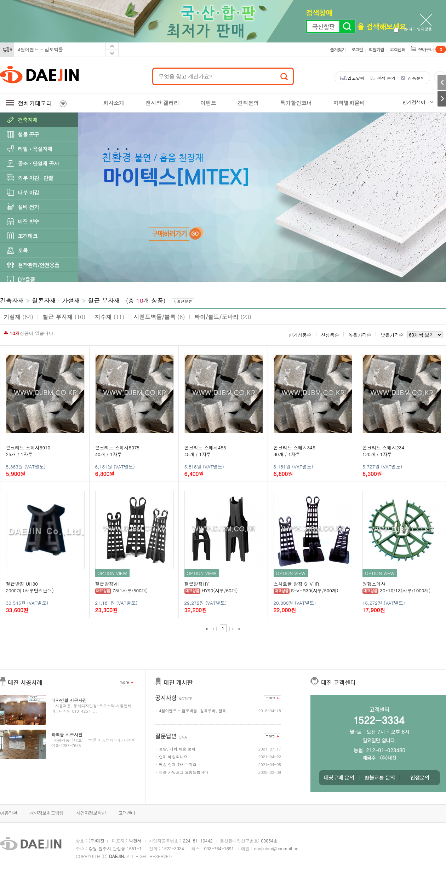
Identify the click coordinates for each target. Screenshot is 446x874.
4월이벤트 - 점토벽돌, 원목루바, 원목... (194, 710)
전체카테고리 (36, 103)
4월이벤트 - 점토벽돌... (43, 49)
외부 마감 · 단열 (35, 178)
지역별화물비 (349, 103)
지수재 (109, 317)
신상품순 (330, 335)
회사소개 (113, 103)
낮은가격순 (392, 335)
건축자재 (28, 119)
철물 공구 (28, 134)
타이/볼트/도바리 (222, 317)
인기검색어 (413, 102)
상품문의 (416, 78)
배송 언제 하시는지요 (177, 764)
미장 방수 (28, 221)
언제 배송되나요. (174, 756)
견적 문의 (386, 78)
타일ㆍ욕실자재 (35, 149)
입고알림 (355, 78)
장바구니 (432, 49)
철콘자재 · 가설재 (56, 300)
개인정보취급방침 (46, 813)
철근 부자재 (104, 300)
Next (112, 53)
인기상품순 (299, 335)
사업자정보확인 (91, 813)
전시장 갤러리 (162, 103)
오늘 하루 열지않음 (413, 28)
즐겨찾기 (337, 49)
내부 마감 (28, 192)
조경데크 (28, 236)
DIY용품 (26, 279)
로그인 (357, 49)
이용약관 (8, 813)
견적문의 (248, 103)
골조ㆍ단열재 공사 (38, 163)
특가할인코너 (296, 103)
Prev (112, 46)
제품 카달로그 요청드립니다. (184, 772)
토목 (23, 250)
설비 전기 (28, 207)
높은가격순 (359, 335)
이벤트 (208, 103)
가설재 (18, 317)
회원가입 (376, 49)
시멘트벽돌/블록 (159, 317)
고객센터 (397, 49)
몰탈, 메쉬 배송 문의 (177, 749)
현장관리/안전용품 (38, 265)
